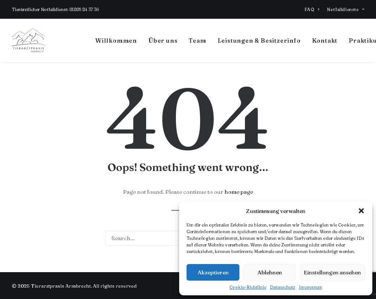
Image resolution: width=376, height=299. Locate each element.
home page (238, 191)
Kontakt (325, 40)
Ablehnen (269, 272)
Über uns (162, 40)
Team (197, 40)
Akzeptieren (213, 272)
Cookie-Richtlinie (247, 287)
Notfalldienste (345, 9)
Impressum (310, 287)
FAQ (311, 9)
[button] (361, 210)
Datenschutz (282, 287)
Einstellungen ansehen (332, 272)
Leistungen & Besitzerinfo (259, 40)
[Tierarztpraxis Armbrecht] (28, 40)
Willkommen (116, 40)
